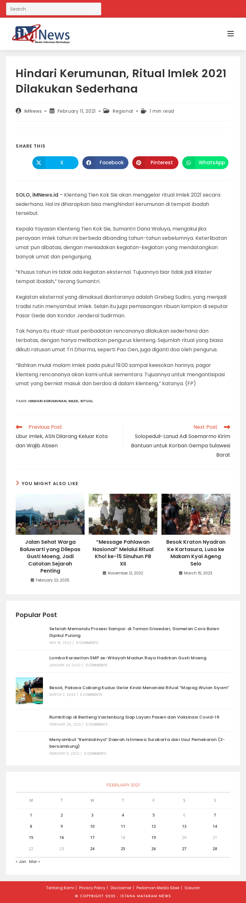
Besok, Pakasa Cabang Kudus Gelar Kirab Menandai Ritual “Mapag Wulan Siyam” (139, 688)
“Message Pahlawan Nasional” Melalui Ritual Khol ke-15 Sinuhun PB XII (123, 553)
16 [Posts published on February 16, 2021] (62, 837)
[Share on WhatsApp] (205, 162)
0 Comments (87, 642)
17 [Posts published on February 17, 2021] (92, 837)
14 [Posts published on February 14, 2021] (215, 826)
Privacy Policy (92, 888)
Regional (123, 111)
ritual (86, 400)
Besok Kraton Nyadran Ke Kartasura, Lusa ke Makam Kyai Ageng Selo (196, 553)
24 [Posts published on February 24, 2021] (92, 848)
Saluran (192, 888)
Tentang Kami (60, 888)
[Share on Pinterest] (155, 162)
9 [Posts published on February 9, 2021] (62, 826)
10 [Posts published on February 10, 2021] (92, 826)
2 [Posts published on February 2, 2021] (62, 815)
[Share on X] (55, 162)
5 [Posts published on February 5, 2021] (153, 815)
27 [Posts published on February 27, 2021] (184, 848)
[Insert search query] (53, 9)
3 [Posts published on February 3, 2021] (92, 815)
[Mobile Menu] (230, 34)
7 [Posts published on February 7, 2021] (215, 815)
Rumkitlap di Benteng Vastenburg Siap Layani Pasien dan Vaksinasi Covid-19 (134, 717)
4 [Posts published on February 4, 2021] (123, 815)
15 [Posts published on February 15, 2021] (31, 837)
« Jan (21, 861)
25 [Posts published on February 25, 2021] (123, 848)
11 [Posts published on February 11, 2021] (123, 826)
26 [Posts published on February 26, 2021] (154, 848)
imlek (73, 400)
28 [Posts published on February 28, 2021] (215, 848)
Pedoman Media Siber (157, 888)
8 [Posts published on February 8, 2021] (31, 826)
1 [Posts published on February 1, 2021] (31, 815)
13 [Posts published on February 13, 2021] (184, 826)
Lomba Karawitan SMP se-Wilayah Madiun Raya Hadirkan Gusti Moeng (127, 658)
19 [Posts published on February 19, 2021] (154, 837)
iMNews (33, 111)
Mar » (34, 861)
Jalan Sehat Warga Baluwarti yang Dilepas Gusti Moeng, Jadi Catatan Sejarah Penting (50, 556)
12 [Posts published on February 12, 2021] (154, 826)
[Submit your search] (94, 8)
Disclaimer (121, 888)
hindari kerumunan (47, 400)
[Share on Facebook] (105, 162)
